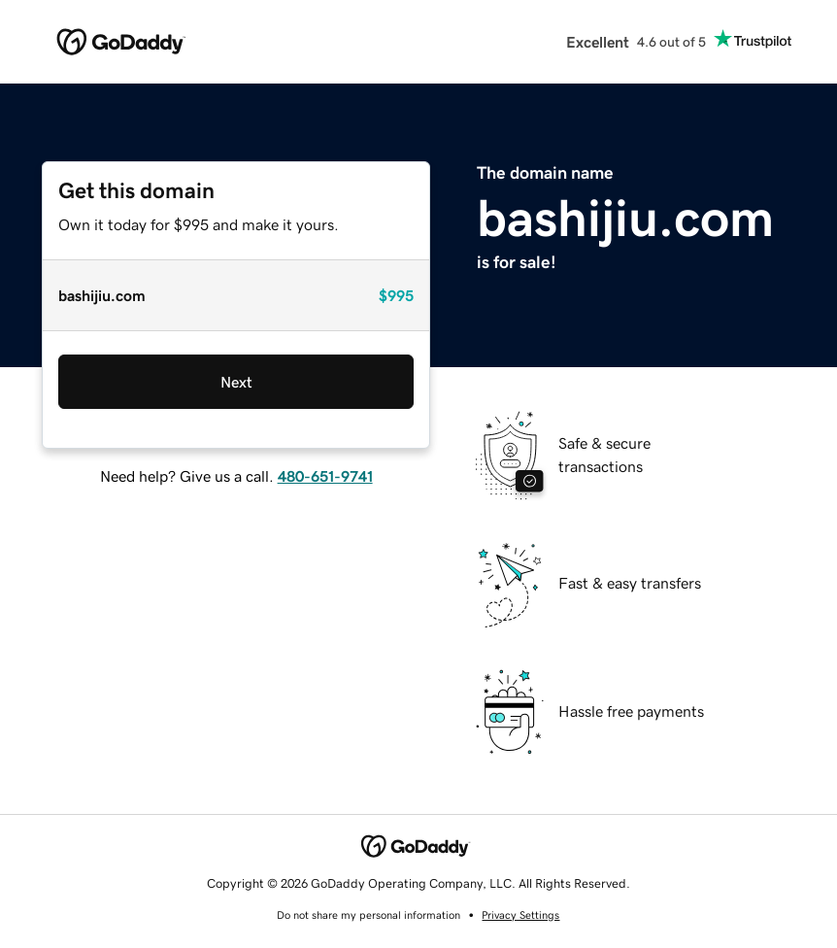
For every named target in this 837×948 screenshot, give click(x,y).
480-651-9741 (325, 476)
